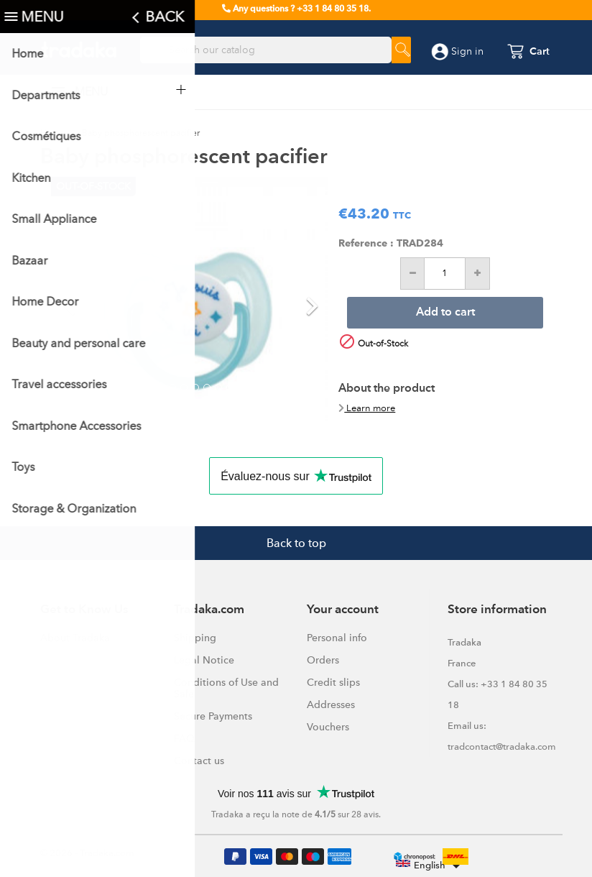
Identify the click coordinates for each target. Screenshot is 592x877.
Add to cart (445, 312)
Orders (323, 660)
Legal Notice (204, 660)
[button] (72, 299)
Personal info (337, 637)
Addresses (331, 704)
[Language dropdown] (430, 866)
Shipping (195, 637)
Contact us (199, 760)
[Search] (266, 50)
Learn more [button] (366, 408)
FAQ (184, 738)
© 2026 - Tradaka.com (87, 853)
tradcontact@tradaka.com (502, 746)
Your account (343, 610)
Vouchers (328, 727)
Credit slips (333, 682)
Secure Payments (213, 716)
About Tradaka (75, 637)
